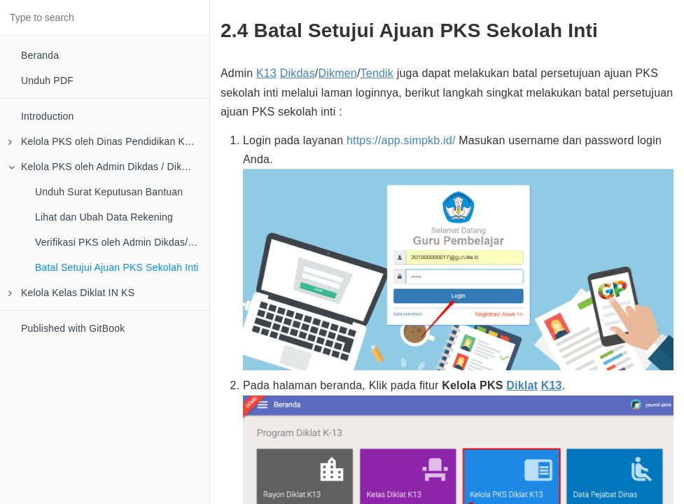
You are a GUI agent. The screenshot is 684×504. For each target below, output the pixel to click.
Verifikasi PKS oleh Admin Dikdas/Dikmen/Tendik (122, 242)
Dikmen (338, 73)
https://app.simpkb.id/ (401, 140)
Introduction (47, 116)
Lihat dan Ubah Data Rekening (104, 217)
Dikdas (297, 73)
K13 (266, 73)
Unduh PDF (47, 80)
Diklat (522, 385)
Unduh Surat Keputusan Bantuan (109, 191)
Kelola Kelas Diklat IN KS (71, 292)
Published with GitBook (73, 328)
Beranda (40, 55)
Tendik (377, 73)
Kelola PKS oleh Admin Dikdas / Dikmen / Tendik (108, 166)
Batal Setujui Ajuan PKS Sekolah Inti (117, 267)
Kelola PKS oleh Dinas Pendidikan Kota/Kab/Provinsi (108, 141)
